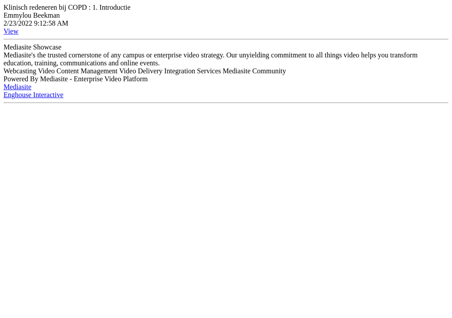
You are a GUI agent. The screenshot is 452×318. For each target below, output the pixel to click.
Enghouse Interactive (34, 94)
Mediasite (17, 87)
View (11, 31)
